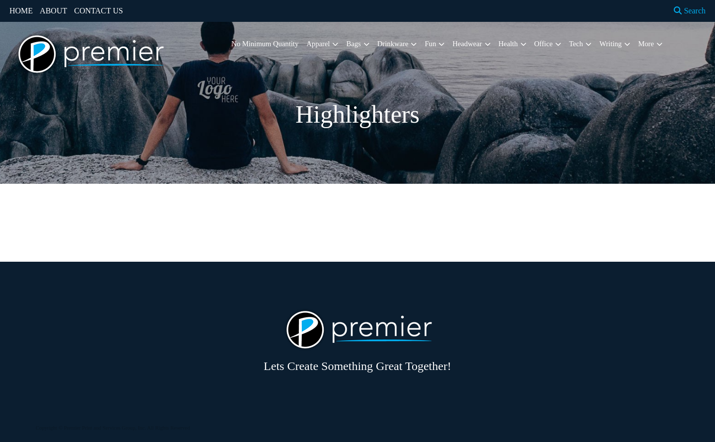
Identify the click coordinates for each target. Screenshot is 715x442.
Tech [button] (576, 44)
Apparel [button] (318, 44)
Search (690, 10)
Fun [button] (430, 44)
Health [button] (508, 44)
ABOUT (53, 10)
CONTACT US (98, 10)
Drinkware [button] (393, 44)
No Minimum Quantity (264, 44)
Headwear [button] (467, 44)
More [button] (646, 44)
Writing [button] (610, 44)
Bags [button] (353, 44)
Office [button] (543, 44)
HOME (21, 10)
